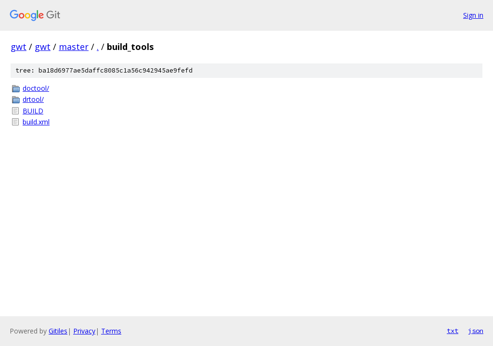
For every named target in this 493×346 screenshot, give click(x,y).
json (475, 330)
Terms (111, 330)
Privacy (84, 330)
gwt (18, 46)
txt (452, 330)
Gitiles (58, 330)
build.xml (36, 121)
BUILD (33, 110)
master (74, 46)
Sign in (473, 15)
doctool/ (36, 88)
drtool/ (33, 99)
